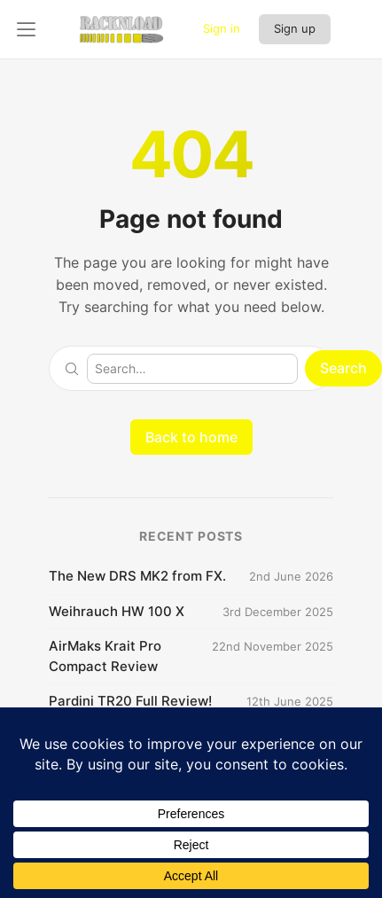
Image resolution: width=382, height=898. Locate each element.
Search (343, 368)
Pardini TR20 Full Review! (130, 700)
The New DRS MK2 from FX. (137, 575)
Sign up (295, 28)
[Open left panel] (26, 29)
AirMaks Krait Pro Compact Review (105, 656)
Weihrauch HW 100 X (116, 611)
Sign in (221, 28)
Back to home (191, 437)
